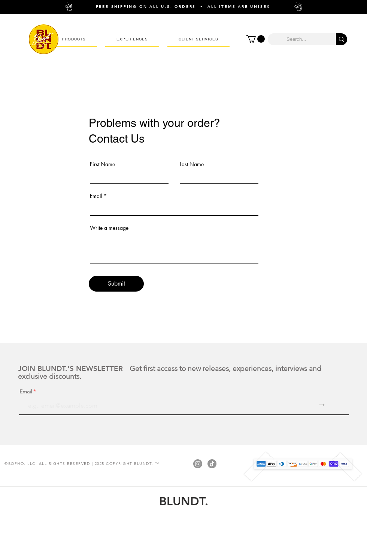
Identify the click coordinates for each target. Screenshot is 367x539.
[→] (321, 405)
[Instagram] (197, 463)
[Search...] (296, 39)
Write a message (109, 228)
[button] (74, 39)
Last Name (192, 164)
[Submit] (116, 284)
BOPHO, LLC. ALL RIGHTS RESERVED (49, 463)
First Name (102, 164)
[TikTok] (211, 463)
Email (96, 196)
